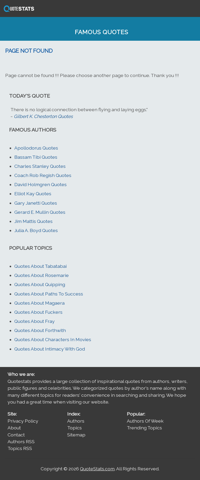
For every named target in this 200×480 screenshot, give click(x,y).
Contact (16, 434)
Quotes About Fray (34, 321)
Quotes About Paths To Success (48, 294)
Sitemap (76, 434)
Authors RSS (21, 441)
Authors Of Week (145, 421)
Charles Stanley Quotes (40, 166)
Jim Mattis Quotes (33, 221)
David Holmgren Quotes (40, 184)
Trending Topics (144, 427)
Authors (75, 421)
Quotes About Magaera (39, 303)
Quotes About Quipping (39, 284)
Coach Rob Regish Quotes (42, 175)
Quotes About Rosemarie (41, 275)
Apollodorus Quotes (36, 148)
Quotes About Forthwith (40, 330)
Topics (74, 427)
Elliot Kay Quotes (32, 193)
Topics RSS (20, 448)
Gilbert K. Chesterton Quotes (43, 116)
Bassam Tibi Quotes (35, 157)
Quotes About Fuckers (38, 312)
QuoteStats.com (97, 468)
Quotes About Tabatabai (40, 266)
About (14, 427)
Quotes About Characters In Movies (52, 339)
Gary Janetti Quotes (35, 203)
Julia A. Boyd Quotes (36, 230)
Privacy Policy (23, 421)
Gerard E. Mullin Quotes (39, 212)
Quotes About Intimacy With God (49, 349)
